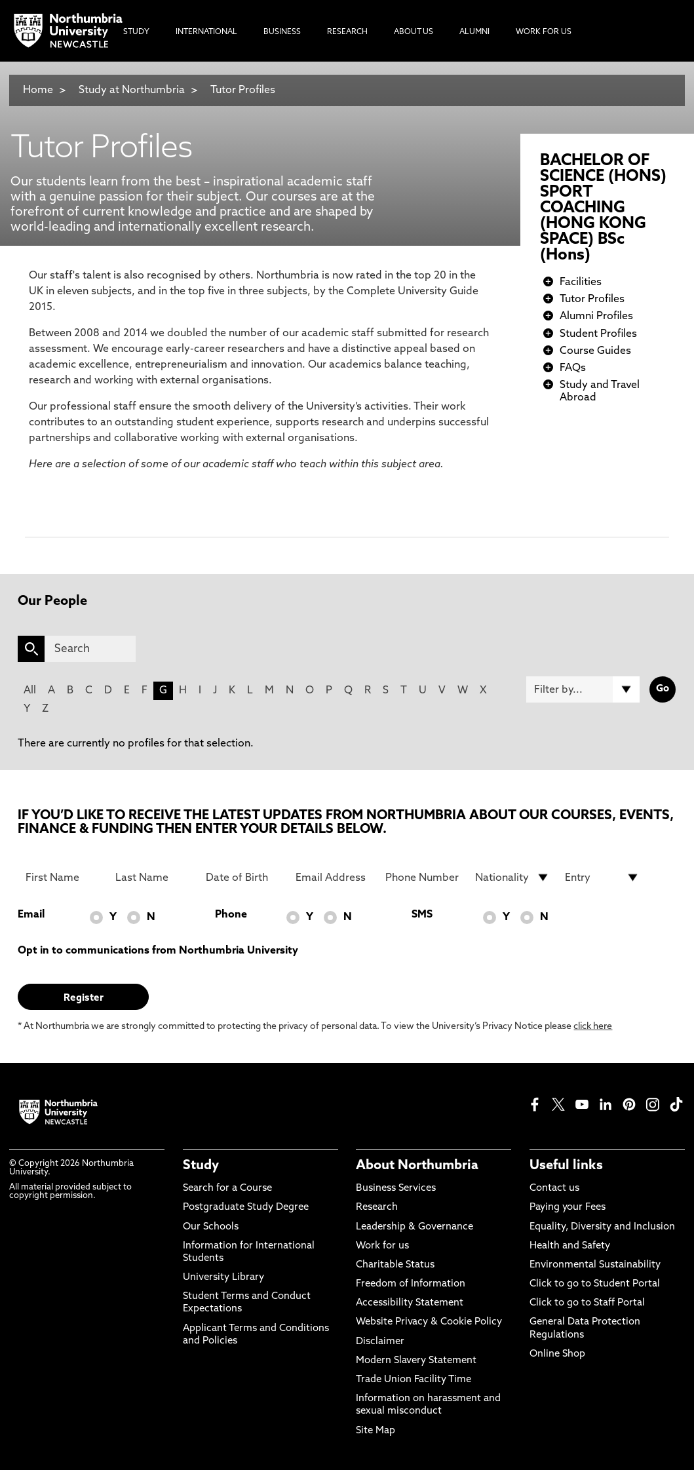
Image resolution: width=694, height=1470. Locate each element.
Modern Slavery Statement (416, 1361)
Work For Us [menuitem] (543, 32)
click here (592, 1027)
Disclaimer (380, 1342)
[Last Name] (153, 877)
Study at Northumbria (132, 90)
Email (31, 915)
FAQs (573, 368)
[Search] (90, 649)
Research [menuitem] (347, 32)
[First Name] (63, 877)
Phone (231, 915)
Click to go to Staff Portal (587, 1303)
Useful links (566, 1165)
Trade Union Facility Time (413, 1380)
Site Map (375, 1431)
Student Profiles (598, 334)
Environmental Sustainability (595, 1265)
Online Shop (557, 1354)
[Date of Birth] (243, 877)
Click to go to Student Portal (595, 1284)
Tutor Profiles (242, 90)
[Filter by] (583, 689)
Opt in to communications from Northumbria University (158, 951)
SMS (422, 915)
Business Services (396, 1188)
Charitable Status (395, 1265)
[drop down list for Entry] (602, 877)
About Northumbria (417, 1165)
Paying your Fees (568, 1207)
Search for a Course (227, 1188)
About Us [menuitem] (413, 32)
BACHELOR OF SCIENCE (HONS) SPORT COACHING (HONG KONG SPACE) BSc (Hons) (603, 208)
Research (377, 1207)
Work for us (382, 1246)
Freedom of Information (410, 1284)
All (30, 691)
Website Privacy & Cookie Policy (429, 1322)
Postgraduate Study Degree (246, 1207)
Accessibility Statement (409, 1303)
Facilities (581, 282)
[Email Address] (333, 877)
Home (38, 90)
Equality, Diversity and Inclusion (602, 1227)
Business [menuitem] (282, 32)
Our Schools (211, 1227)
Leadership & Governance (414, 1227)
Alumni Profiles (596, 316)
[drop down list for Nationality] (512, 877)
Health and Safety (570, 1246)
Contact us (554, 1188)
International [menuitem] (206, 32)
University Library (223, 1278)
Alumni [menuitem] (474, 32)
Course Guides (595, 351)
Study (201, 1165)
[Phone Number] (423, 877)
